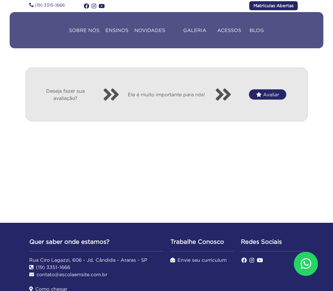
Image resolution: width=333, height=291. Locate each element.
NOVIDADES (149, 30)
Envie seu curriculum (198, 260)
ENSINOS (116, 30)
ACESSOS (229, 30)
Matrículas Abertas (273, 5)
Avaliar (267, 94)
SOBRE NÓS (84, 30)
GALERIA (194, 30)
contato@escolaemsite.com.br (68, 274)
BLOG (257, 30)
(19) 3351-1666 (49, 267)
